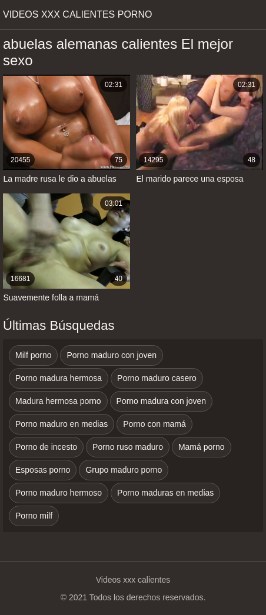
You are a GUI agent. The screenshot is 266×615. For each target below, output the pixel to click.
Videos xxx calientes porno (77, 14)
